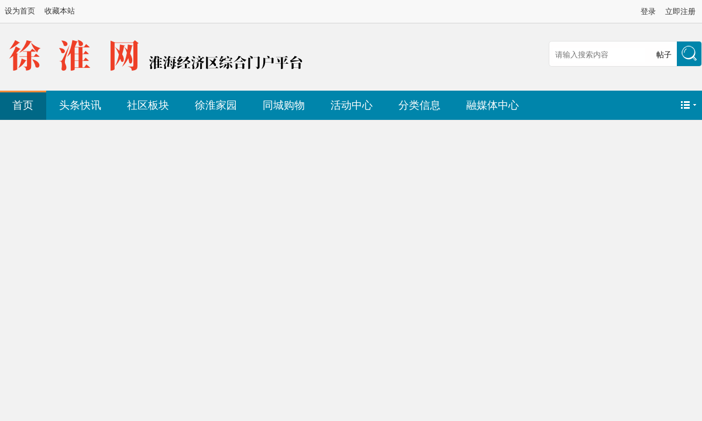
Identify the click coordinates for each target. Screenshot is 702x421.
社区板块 (148, 105)
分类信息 (419, 105)
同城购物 (284, 105)
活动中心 (352, 105)
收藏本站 (59, 10)
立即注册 (680, 11)
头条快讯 (80, 105)
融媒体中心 (492, 105)
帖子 (664, 54)
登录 (648, 11)
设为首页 (20, 10)
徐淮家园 (216, 105)
